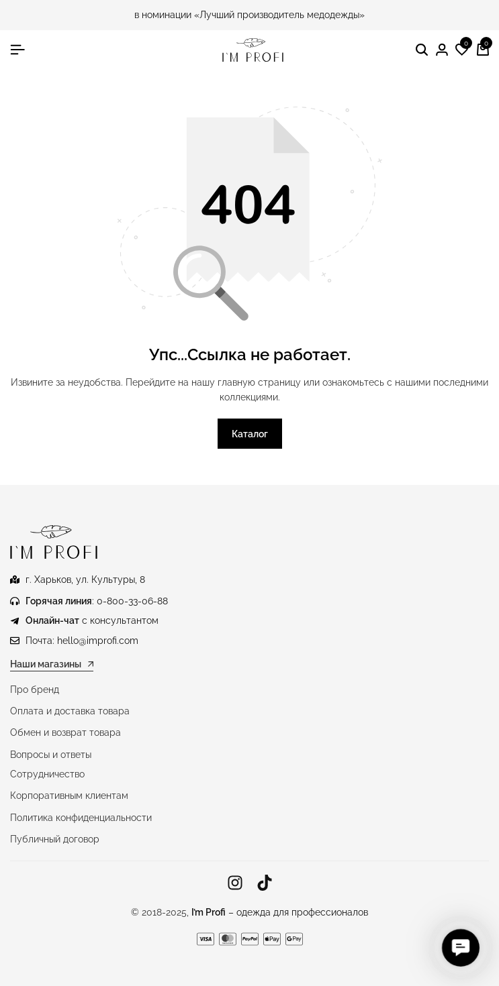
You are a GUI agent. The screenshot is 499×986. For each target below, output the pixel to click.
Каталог (250, 434)
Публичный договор (54, 839)
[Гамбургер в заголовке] (17, 49)
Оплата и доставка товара (70, 711)
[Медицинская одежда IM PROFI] (252, 50)
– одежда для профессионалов (279, 912)
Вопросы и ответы (50, 754)
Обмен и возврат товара (65, 732)
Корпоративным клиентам (69, 795)
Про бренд (34, 689)
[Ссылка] (235, 883)
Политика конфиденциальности (81, 817)
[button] (462, 50)
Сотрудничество (47, 774)
